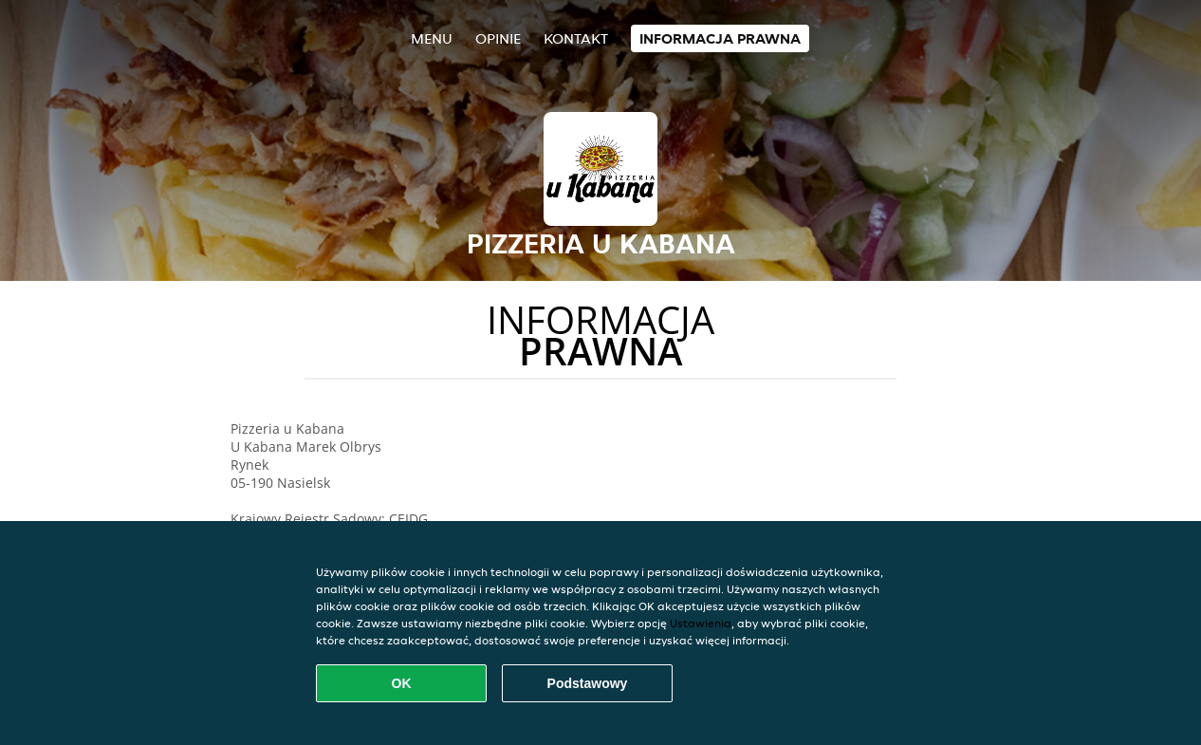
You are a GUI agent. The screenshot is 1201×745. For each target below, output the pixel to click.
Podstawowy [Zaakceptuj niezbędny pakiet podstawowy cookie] (587, 683)
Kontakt (576, 38)
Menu (432, 38)
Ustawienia (700, 623)
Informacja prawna (720, 38)
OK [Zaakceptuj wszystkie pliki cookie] (402, 683)
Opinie (498, 38)
